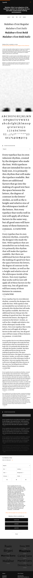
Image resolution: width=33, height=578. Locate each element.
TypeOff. (4, 2)
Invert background (8, 146)
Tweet (16, 534)
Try (17, 17)
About (8, 17)
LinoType (16, 528)
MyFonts (16, 524)
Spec (13, 17)
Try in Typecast (7, 460)
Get (20, 17)
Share (24, 17)
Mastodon (4, 577)
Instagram (4, 575)
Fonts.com (16, 519)
